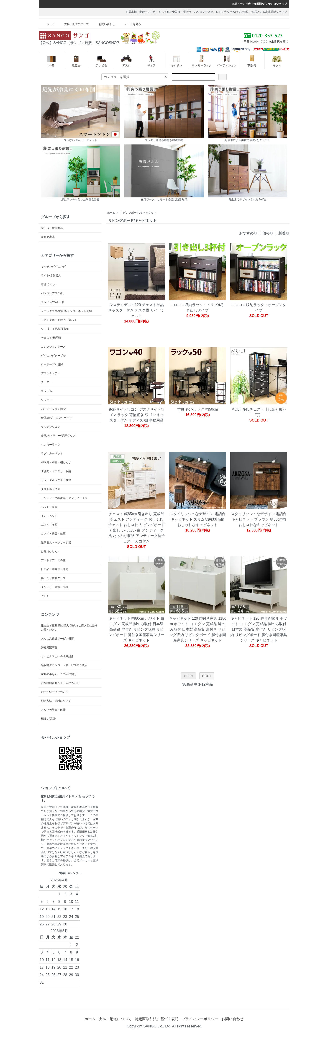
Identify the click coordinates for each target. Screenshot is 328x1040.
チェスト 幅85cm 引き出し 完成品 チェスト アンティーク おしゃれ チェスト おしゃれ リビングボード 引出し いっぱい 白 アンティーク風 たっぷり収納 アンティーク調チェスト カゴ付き (136, 527)
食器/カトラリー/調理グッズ (58, 435)
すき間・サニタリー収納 (56, 471)
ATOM (52, 718)
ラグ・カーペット (52, 453)
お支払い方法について (54, 692)
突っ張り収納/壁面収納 (55, 328)
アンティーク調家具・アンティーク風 (64, 498)
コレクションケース (53, 346)
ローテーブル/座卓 (52, 364)
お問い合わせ (103, 24)
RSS (44, 718)
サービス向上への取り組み (57, 656)
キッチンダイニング (53, 266)
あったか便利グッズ (53, 578)
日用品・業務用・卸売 (54, 569)
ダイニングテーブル (53, 355)
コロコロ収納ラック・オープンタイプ (258, 307)
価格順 (267, 233)
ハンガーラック (50, 444)
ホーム (47, 24)
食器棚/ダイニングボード (56, 417)
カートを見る (129, 24)
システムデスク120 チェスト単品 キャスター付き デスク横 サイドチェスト (136, 310)
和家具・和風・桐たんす (56, 462)
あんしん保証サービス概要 (57, 638)
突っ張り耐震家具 (52, 228)
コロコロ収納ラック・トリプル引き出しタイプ (197, 307)
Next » (206, 676)
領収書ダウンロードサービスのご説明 (64, 665)
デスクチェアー (50, 373)
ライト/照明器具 (51, 275)
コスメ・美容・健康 (53, 533)
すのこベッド (49, 515)
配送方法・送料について (56, 700)
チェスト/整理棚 (51, 337)
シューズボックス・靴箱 (56, 480)
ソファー (46, 400)
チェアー (46, 382)
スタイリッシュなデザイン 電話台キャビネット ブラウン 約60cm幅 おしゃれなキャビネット (259, 519)
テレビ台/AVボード (52, 302)
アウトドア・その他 (53, 560)
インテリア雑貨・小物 (54, 587)
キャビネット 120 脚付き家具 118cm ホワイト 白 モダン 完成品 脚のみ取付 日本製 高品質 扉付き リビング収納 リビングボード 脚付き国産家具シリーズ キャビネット (197, 629)
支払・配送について (73, 24)
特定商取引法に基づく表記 (157, 1019)
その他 (45, 595)
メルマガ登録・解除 (53, 709)
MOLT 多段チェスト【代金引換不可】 (258, 412)
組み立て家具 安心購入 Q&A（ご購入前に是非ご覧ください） (69, 627)
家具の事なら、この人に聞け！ (60, 674)
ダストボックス (50, 489)
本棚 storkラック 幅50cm (197, 409)
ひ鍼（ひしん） (50, 551)
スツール (46, 391)
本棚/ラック (48, 284)
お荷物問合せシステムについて (60, 683)
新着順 (283, 233)
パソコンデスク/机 (52, 293)
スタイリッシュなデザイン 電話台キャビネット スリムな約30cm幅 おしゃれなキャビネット (197, 519)
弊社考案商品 (49, 647)
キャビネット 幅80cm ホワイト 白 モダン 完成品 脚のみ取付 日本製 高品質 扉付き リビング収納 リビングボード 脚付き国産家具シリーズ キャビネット (136, 629)
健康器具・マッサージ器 (56, 542)
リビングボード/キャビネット (138, 212)
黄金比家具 (48, 236)
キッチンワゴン (50, 426)
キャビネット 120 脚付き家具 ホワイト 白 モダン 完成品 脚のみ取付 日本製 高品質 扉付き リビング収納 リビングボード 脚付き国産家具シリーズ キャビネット (258, 629)
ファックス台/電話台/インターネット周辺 (66, 311)
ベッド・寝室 (49, 506)
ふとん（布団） (50, 524)
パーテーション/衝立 (53, 409)
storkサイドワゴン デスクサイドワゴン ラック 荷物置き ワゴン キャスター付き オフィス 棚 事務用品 (136, 414)
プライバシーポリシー (200, 1019)
